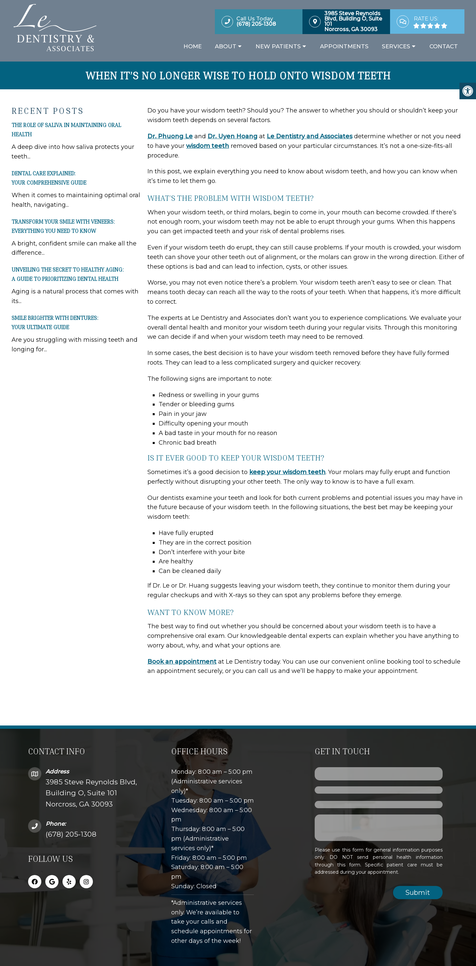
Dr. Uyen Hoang (233, 134)
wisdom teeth (207, 144)
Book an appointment (182, 660)
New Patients (278, 47)
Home (192, 47)
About (225, 47)
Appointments (344, 47)
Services (396, 47)
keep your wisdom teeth (287, 470)
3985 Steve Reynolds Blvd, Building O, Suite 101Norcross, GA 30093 (91, 791)
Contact (443, 47)
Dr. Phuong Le (170, 134)
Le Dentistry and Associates (309, 134)
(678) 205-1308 (71, 832)
